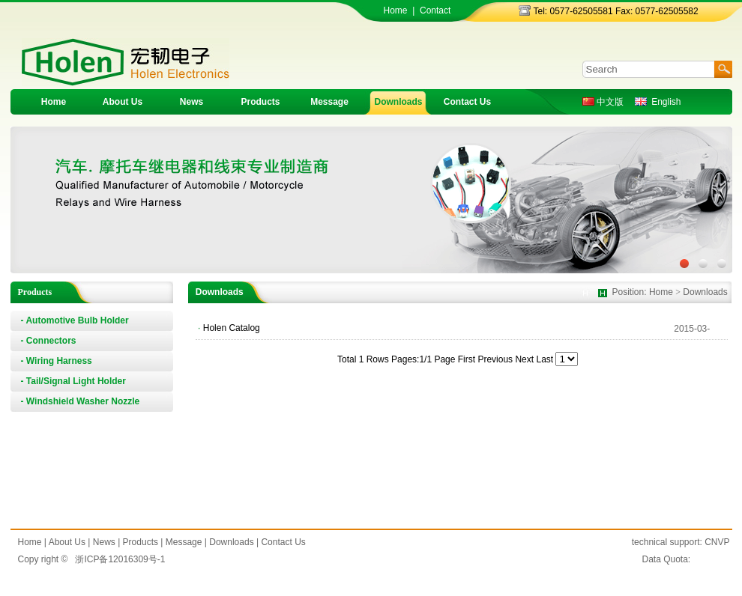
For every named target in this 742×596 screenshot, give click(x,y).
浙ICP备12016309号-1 (120, 559)
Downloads (398, 102)
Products (260, 102)
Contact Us (467, 102)
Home (396, 10)
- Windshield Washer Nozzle (80, 401)
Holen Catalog (231, 328)
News (191, 102)
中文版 (603, 102)
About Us (122, 102)
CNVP (717, 542)
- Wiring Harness (56, 361)
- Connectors (48, 340)
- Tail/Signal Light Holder (73, 381)
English (658, 102)
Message (329, 102)
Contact (435, 10)
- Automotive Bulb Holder (75, 320)
